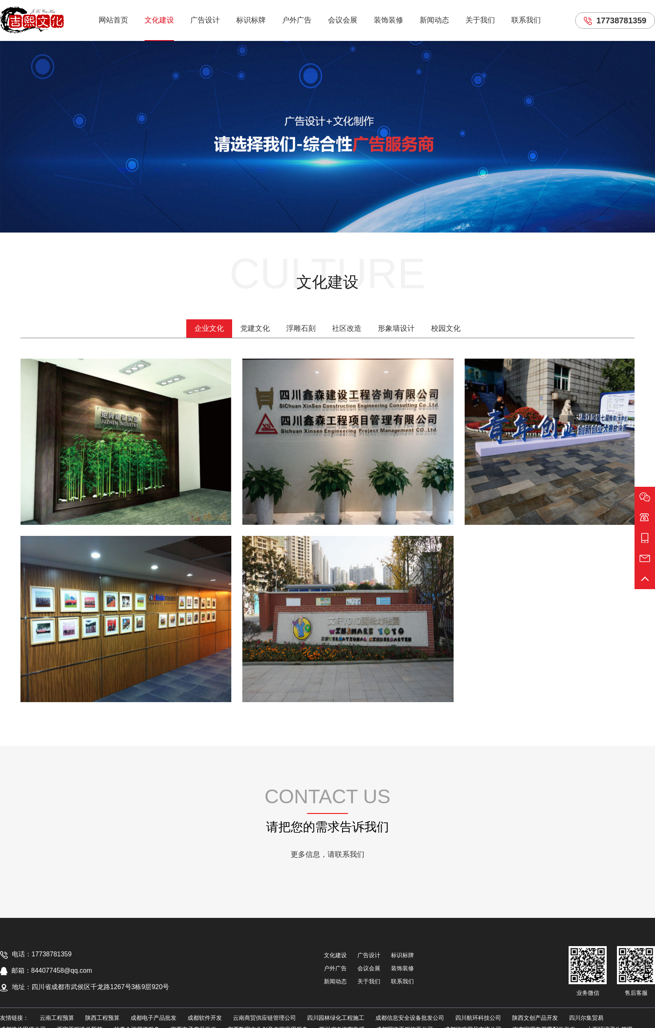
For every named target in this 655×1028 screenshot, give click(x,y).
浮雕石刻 (301, 328)
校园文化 (446, 328)
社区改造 (346, 328)
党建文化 (255, 328)
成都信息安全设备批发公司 (409, 1017)
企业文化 (209, 328)
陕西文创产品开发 (535, 1017)
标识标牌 (251, 20)
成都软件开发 (204, 1017)
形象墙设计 (396, 328)
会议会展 (342, 20)
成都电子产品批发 (153, 1017)
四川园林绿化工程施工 (335, 1017)
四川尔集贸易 (586, 1017)
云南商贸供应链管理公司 (264, 1017)
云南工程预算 (57, 1017)
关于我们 (480, 20)
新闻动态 (434, 20)
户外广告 (297, 20)
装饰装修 (388, 20)
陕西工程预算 (102, 1017)
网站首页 (113, 20)
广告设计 (205, 20)
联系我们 (526, 20)
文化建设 (159, 20)
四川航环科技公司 (478, 1017)
